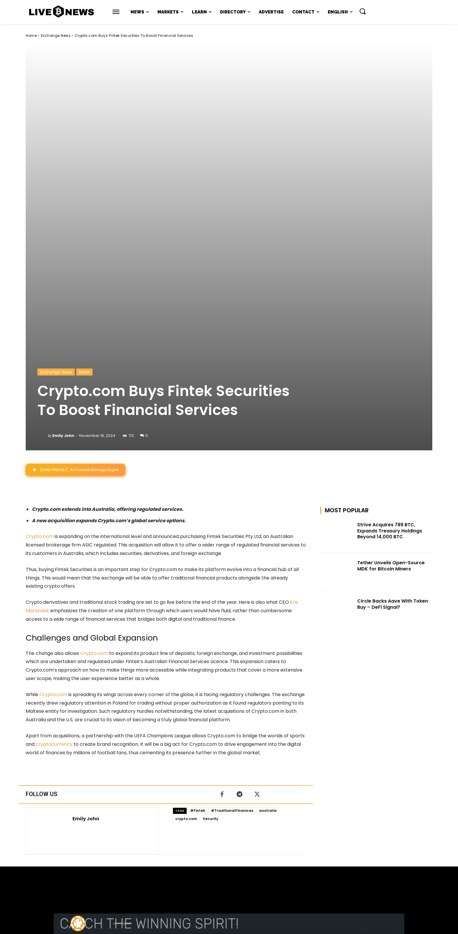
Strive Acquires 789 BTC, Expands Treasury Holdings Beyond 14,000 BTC (389, 349)
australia (268, 629)
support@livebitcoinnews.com (240, 873)
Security (210, 637)
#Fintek (197, 629)
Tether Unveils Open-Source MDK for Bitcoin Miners (391, 384)
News (84, 190)
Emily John (63, 254)
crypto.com (186, 637)
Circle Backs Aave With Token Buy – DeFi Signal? (392, 422)
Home (31, 35)
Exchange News (56, 35)
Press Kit (246, 879)
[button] (362, 11)
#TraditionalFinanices (232, 629)
